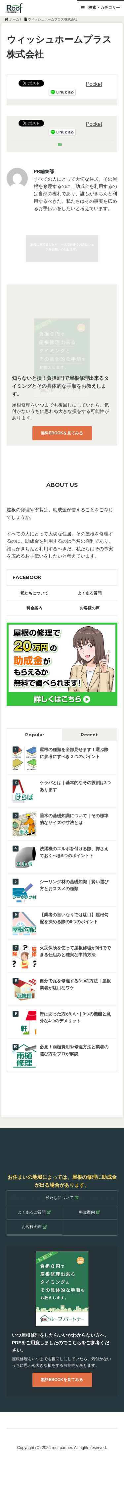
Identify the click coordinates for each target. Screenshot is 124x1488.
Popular (34, 734)
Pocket (94, 84)
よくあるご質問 (34, 1212)
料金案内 (34, 608)
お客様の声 (90, 608)
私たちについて (34, 593)
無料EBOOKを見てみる (62, 433)
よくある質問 (90, 593)
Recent (89, 734)
